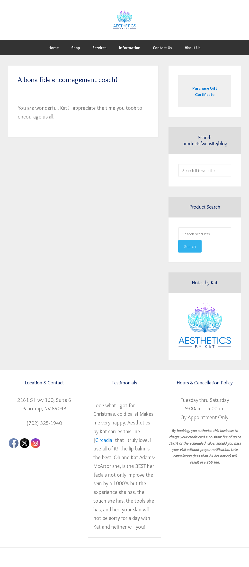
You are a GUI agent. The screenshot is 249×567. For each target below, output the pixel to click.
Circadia (103, 440)
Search (190, 246)
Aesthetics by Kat (124, 19)
